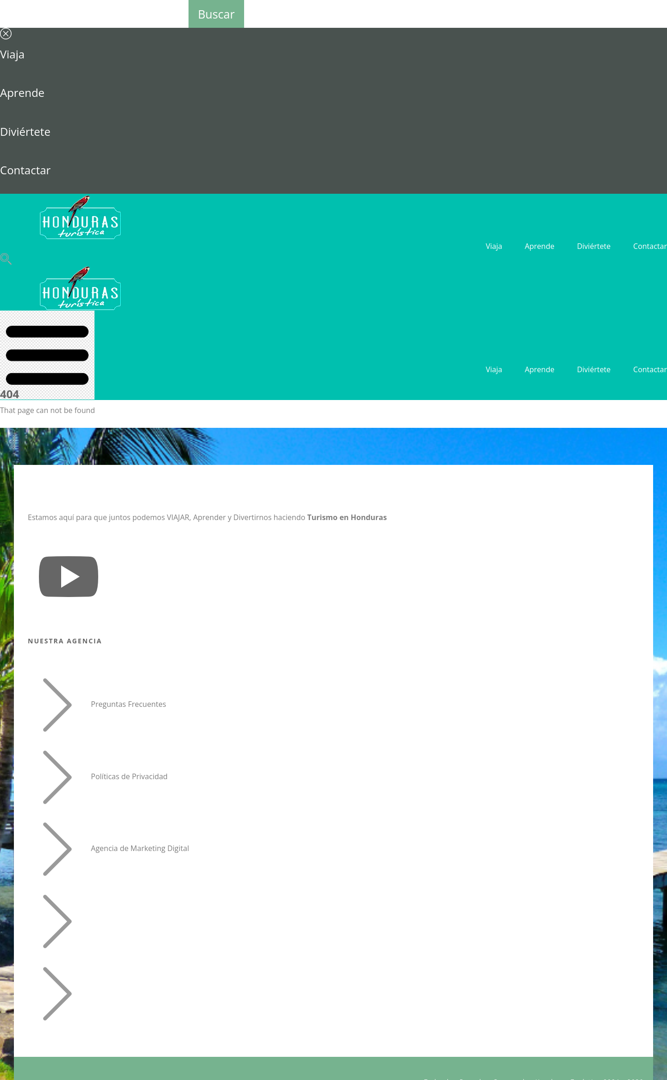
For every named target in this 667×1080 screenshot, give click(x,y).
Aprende (22, 92)
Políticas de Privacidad (129, 776)
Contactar (25, 170)
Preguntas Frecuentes (128, 704)
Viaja (12, 54)
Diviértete (25, 131)
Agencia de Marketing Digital (140, 849)
